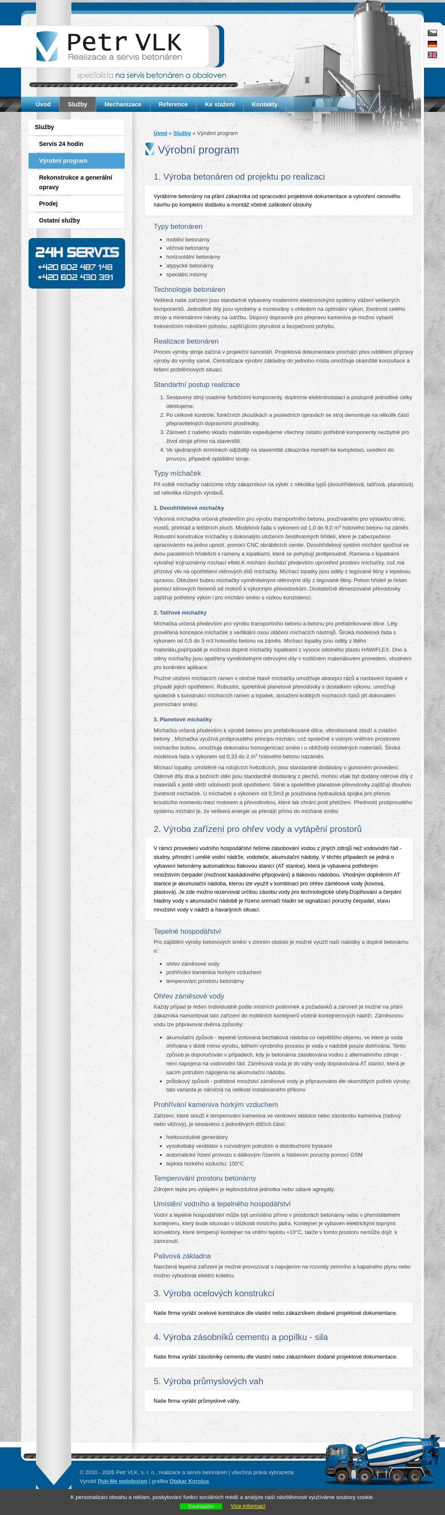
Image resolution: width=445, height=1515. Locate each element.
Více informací (247, 1506)
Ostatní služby (59, 220)
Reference (173, 104)
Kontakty (264, 104)
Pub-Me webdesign (122, 1481)
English (432, 55)
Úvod (43, 104)
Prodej (48, 203)
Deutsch (432, 44)
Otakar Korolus (189, 1481)
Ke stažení (220, 104)
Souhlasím (201, 1506)
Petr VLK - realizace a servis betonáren (123, 46)
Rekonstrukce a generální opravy (75, 182)
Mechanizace (123, 104)
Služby (77, 104)
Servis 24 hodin (61, 143)
